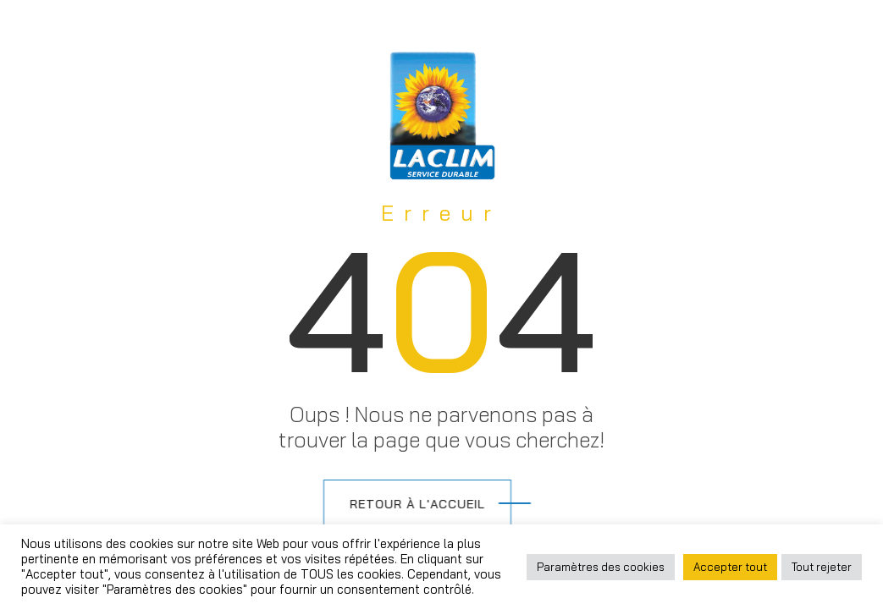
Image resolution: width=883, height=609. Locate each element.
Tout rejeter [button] (822, 566)
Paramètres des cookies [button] (601, 566)
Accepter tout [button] (730, 566)
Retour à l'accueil (397, 504)
